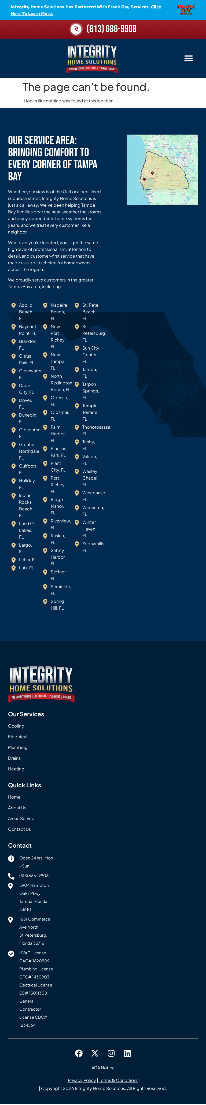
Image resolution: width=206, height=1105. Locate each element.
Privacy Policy (82, 1081)
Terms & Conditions (118, 1081)
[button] (188, 59)
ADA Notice (103, 1068)
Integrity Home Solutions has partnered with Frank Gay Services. (86, 10)
